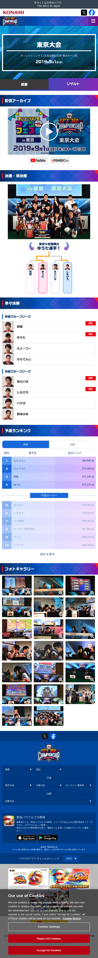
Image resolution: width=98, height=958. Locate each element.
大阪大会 (40, 785)
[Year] (71, 858)
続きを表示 (47, 554)
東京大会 (9, 785)
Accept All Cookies (49, 952)
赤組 (25, 444)
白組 (72, 444)
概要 (7, 769)
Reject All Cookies (49, 940)
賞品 (38, 769)
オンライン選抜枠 (75, 785)
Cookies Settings (49, 928)
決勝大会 (9, 801)
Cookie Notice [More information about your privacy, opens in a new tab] (72, 920)
